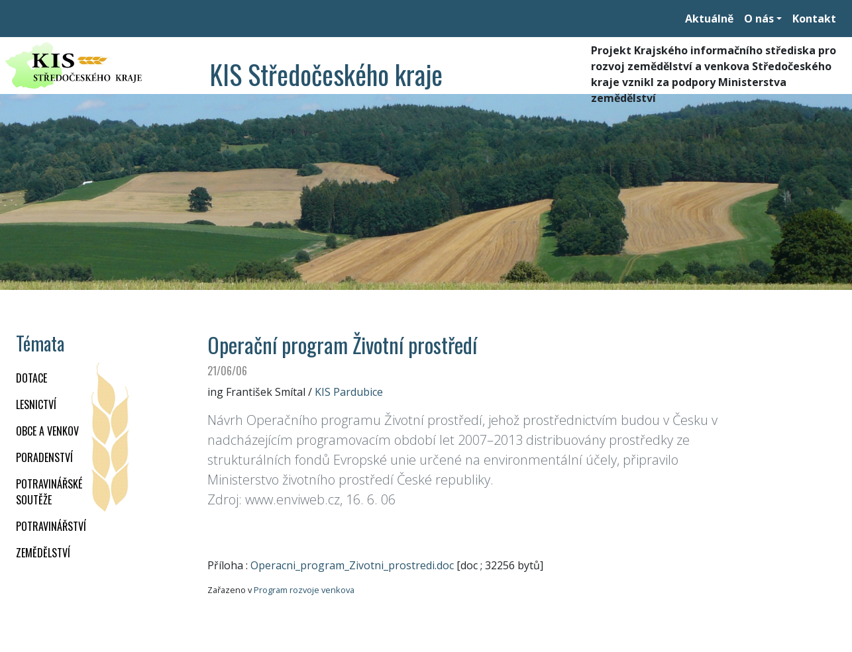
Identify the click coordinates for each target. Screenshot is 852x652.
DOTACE (31, 378)
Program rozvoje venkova (304, 590)
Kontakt (814, 18)
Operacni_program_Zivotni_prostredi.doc (352, 565)
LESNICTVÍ (36, 404)
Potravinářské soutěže (49, 492)
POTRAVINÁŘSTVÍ (51, 526)
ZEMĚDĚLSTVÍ (43, 553)
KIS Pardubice (349, 392)
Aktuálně (709, 18)
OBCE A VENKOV (47, 431)
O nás (759, 18)
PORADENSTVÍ (44, 457)
